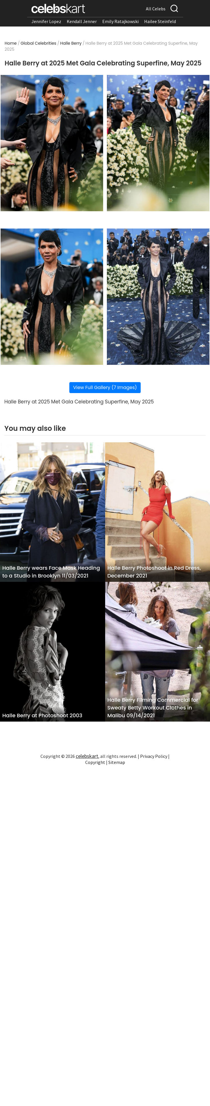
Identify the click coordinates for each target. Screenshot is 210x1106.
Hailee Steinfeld (160, 21)
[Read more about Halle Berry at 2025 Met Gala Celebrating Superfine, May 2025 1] (52, 143)
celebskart (87, 756)
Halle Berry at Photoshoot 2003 (42, 715)
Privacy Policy (153, 756)
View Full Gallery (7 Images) (105, 387)
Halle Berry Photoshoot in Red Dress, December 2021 (154, 571)
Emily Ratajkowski (120, 21)
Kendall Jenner (82, 21)
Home (11, 43)
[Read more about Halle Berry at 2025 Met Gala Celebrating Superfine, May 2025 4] (158, 297)
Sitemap (116, 762)
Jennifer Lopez (46, 21)
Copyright (95, 762)
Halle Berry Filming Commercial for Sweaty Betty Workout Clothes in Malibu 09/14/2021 (152, 707)
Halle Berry (70, 43)
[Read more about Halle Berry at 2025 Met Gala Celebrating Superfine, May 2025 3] (52, 297)
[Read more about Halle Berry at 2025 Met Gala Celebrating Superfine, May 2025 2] (158, 143)
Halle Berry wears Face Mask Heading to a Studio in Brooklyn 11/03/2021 (51, 571)
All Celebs (156, 9)
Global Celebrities (38, 43)
